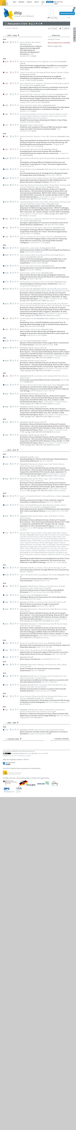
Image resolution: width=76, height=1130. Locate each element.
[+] (53, 739)
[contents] (51, 199)
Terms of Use (12, 755)
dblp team (32, 751)
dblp (14, 2)
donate (50, 2)
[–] (51, 35)
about (36, 2)
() (39, 592)
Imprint (28, 755)
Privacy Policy (21, 755)
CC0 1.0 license (42, 753)
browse (21, 2)
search (29, 2)
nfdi (43, 2)
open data (29, 753)
